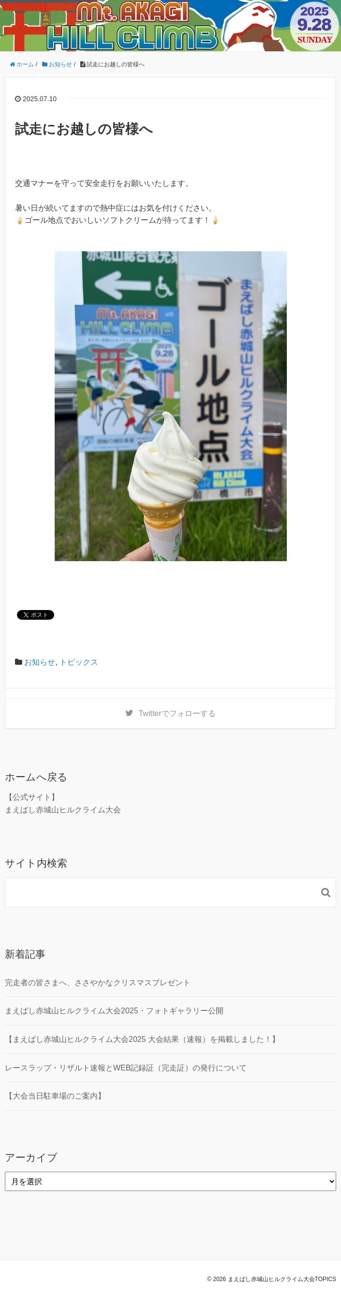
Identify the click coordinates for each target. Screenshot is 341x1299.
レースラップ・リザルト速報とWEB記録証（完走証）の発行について (126, 1068)
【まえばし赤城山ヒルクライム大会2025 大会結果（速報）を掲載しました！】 (142, 1039)
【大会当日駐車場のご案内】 (55, 1096)
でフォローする (176, 713)
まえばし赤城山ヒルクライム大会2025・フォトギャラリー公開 (114, 1011)
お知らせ (39, 662)
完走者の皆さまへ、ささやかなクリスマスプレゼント (98, 982)
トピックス (78, 662)
